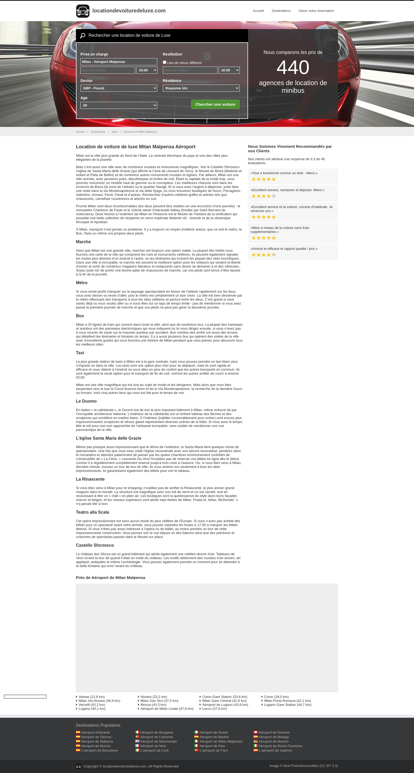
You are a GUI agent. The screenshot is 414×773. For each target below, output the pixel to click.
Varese (84, 697)
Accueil (258, 11)
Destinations (281, 11)
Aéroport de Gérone (96, 737)
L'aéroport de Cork (154, 750)
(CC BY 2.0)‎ (329, 766)
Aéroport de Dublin (213, 732)
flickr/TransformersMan (301, 766)
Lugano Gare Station (280, 705)
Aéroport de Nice (153, 746)
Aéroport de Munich (274, 741)
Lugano (84, 709)
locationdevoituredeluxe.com (129, 10)
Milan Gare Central (216, 701)
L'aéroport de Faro (214, 750)
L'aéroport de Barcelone (99, 750)
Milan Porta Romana (280, 701)
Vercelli (84, 705)
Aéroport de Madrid (214, 737)
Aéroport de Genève (274, 732)
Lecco (207, 709)
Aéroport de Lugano (217, 705)
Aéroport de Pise (212, 746)
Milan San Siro (152, 701)
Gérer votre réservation (316, 11)
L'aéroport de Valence (275, 750)
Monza (146, 705)
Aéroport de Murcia (95, 746)
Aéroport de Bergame (156, 732)
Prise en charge (94, 54)
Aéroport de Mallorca (97, 741)
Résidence (172, 81)
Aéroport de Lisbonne (156, 737)
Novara (146, 697)
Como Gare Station (217, 697)
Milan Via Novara (92, 701)
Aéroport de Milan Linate (159, 709)
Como (268, 697)
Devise (86, 81)
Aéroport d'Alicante (95, 732)
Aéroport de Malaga (274, 737)
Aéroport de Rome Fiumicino (280, 746)
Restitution (172, 54)
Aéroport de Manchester (158, 741)
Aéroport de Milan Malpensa (220, 741)
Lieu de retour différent (184, 63)
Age (83, 98)
